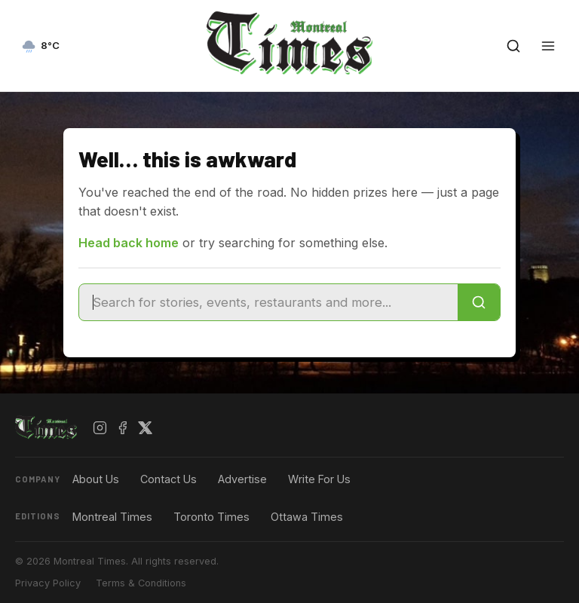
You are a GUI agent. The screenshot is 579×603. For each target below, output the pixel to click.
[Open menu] (548, 46)
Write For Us (319, 479)
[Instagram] (100, 428)
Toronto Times (211, 516)
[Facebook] (123, 428)
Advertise (242, 479)
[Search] (479, 302)
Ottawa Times (307, 516)
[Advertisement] (289, 584)
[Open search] (513, 46)
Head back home (128, 242)
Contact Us (168, 479)
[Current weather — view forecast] (40, 46)
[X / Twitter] (145, 428)
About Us (95, 479)
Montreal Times (112, 516)
